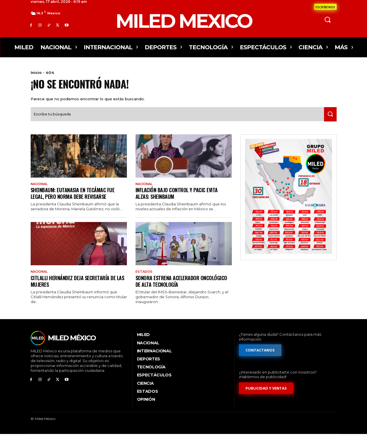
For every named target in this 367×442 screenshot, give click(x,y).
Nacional (40, 190)
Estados (145, 279)
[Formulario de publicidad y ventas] (266, 396)
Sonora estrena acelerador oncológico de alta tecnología (173, 288)
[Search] (329, 121)
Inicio (36, 72)
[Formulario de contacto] (325, 7)
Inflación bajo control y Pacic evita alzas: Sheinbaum (179, 200)
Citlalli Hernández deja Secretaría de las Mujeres (76, 288)
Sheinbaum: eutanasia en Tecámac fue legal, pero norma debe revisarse (76, 200)
